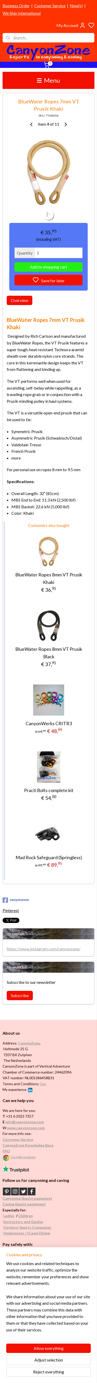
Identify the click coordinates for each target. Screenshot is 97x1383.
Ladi (7, 1215)
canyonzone (16, 900)
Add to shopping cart (48, 266)
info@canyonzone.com (24, 1122)
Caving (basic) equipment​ (24, 1204)
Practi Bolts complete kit (48, 790)
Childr (23, 1215)
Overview (19, 300)
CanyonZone (29, 1043)
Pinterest (11, 910)
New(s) (76, 5)
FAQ (6, 1151)
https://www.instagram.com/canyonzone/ (43, 948)
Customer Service (49, 5)
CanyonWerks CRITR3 (49, 723)
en (31, 1215)
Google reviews (23, 1157)
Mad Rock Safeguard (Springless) (49, 857)
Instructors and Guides (23, 1221)
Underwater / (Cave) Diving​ (26, 1233)
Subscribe (20, 995)
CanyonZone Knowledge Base (28, 1145)
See (43, 1084)
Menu (48, 80)
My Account (71, 25)
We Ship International (22, 13)
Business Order (16, 5)
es (12, 1215)
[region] (48, 1298)
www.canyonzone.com (26, 1128)
